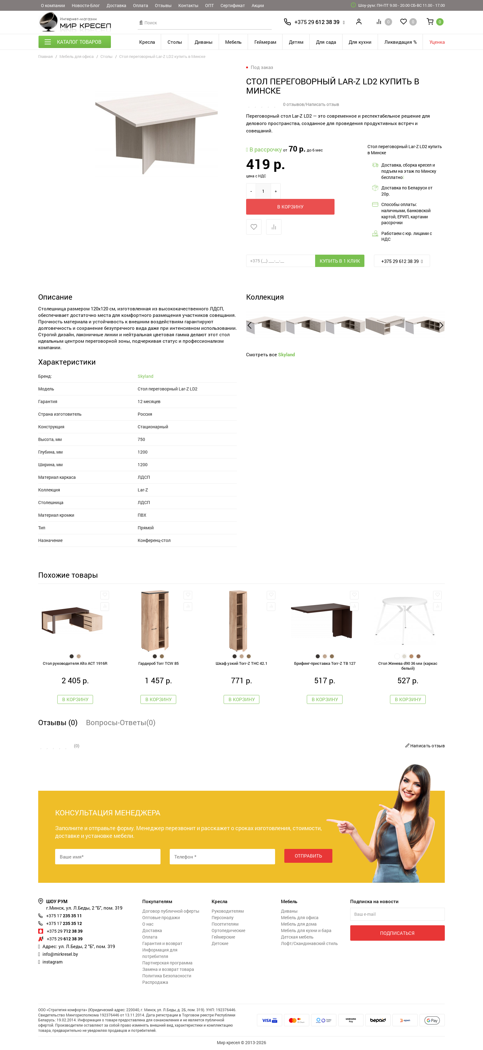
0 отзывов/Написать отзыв (311, 104)
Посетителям (225, 925)
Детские (220, 944)
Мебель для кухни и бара (306, 932)
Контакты (188, 5)
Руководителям (228, 912)
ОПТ (209, 5)
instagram (53, 963)
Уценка (437, 42)
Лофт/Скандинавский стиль (309, 944)
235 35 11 (66, 917)
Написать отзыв (424, 747)
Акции (258, 5)
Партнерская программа (167, 964)
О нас (147, 925)
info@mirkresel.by (62, 955)
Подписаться (397, 934)
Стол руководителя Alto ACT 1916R (75, 663)
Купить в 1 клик (340, 261)
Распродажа (155, 983)
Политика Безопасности (166, 977)
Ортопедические (228, 932)
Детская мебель (297, 938)
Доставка (116, 5)
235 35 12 (66, 924)
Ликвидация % (400, 42)
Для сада (326, 42)
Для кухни (360, 42)
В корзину (316, 191)
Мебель (233, 42)
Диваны (204, 42)
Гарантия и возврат (162, 944)
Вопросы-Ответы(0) (121, 724)
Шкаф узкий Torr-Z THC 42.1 (241, 663)
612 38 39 (316, 22)
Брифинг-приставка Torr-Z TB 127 (324, 663)
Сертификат (233, 5)
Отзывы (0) (58, 724)
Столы (175, 42)
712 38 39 (66, 932)
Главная (45, 56)
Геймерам (265, 42)
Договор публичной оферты (170, 912)
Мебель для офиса (76, 56)
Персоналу (222, 919)
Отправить (308, 857)
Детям (296, 42)
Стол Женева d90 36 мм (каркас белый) (407, 666)
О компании (53, 5)
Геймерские (223, 938)
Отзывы (163, 5)
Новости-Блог (86, 5)
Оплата (140, 5)
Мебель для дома (299, 925)
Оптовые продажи (161, 919)
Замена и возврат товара (168, 970)
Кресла (147, 42)
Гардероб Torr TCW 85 (158, 663)
